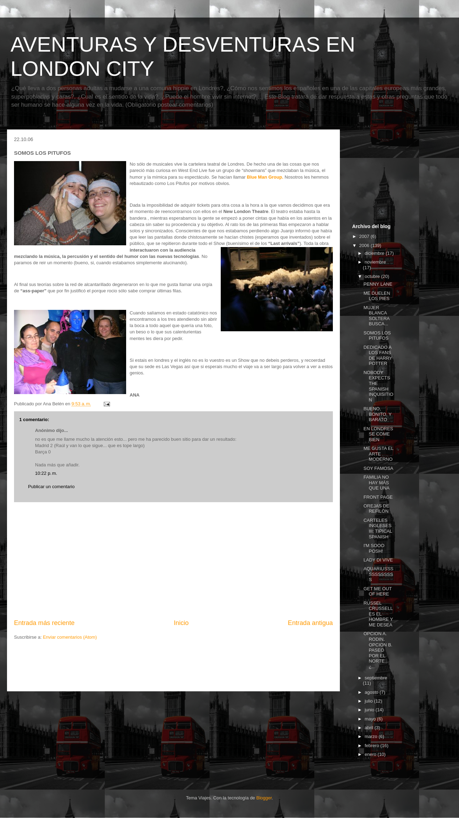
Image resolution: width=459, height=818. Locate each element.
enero (371, 754)
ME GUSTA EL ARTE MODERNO (378, 454)
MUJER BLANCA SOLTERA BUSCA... (376, 316)
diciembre (375, 253)
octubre (373, 276)
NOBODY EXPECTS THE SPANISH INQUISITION (378, 386)
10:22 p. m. (46, 473)
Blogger (264, 797)
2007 (365, 236)
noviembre (375, 262)
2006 (365, 245)
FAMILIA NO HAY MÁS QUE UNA (376, 482)
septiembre (376, 677)
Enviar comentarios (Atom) (70, 637)
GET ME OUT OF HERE (377, 591)
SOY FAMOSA (378, 468)
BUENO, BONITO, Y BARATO (377, 414)
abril (370, 727)
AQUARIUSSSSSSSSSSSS (378, 574)
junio (370, 709)
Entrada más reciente (44, 622)
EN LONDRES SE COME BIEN (378, 434)
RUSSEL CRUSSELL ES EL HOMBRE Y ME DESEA (378, 613)
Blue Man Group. (266, 177)
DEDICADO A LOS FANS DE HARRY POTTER (377, 355)
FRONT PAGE (377, 497)
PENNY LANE (377, 284)
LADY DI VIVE (378, 560)
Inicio (181, 622)
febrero (373, 745)
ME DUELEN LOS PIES (376, 296)
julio (369, 701)
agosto (372, 692)
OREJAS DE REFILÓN (376, 508)
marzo (372, 736)
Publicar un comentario (51, 486)
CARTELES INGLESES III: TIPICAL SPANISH (377, 528)
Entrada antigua (310, 622)
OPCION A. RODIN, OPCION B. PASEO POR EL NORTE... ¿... (377, 650)
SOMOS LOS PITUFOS (377, 335)
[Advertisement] (173, 560)
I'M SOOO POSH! (373, 548)
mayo (371, 718)
